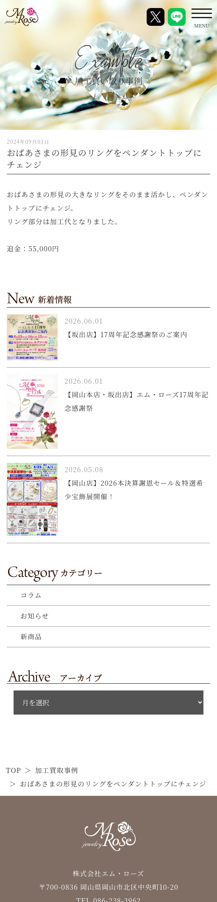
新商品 (31, 636)
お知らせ (34, 616)
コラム (31, 595)
